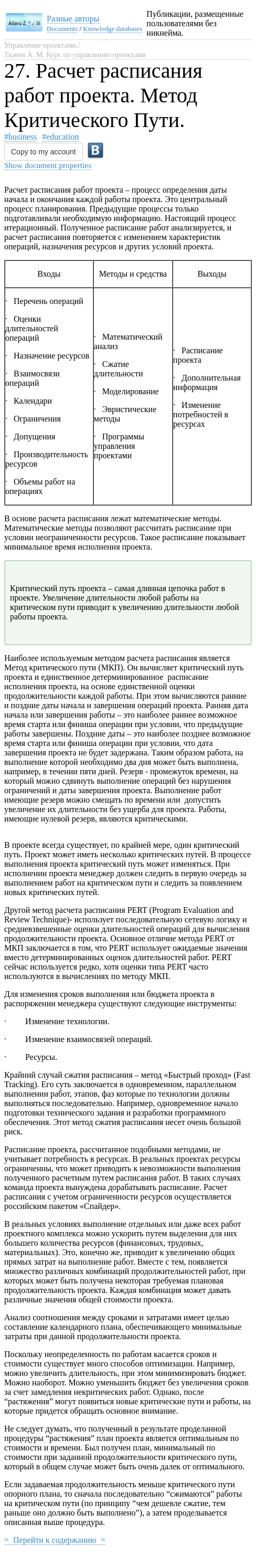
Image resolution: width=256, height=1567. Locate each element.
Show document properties (47, 165)
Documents (62, 29)
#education (60, 136)
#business (20, 136)
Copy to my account (43, 152)
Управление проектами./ (42, 45)
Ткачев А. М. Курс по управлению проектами (75, 55)
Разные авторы (73, 18)
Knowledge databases (112, 29)
